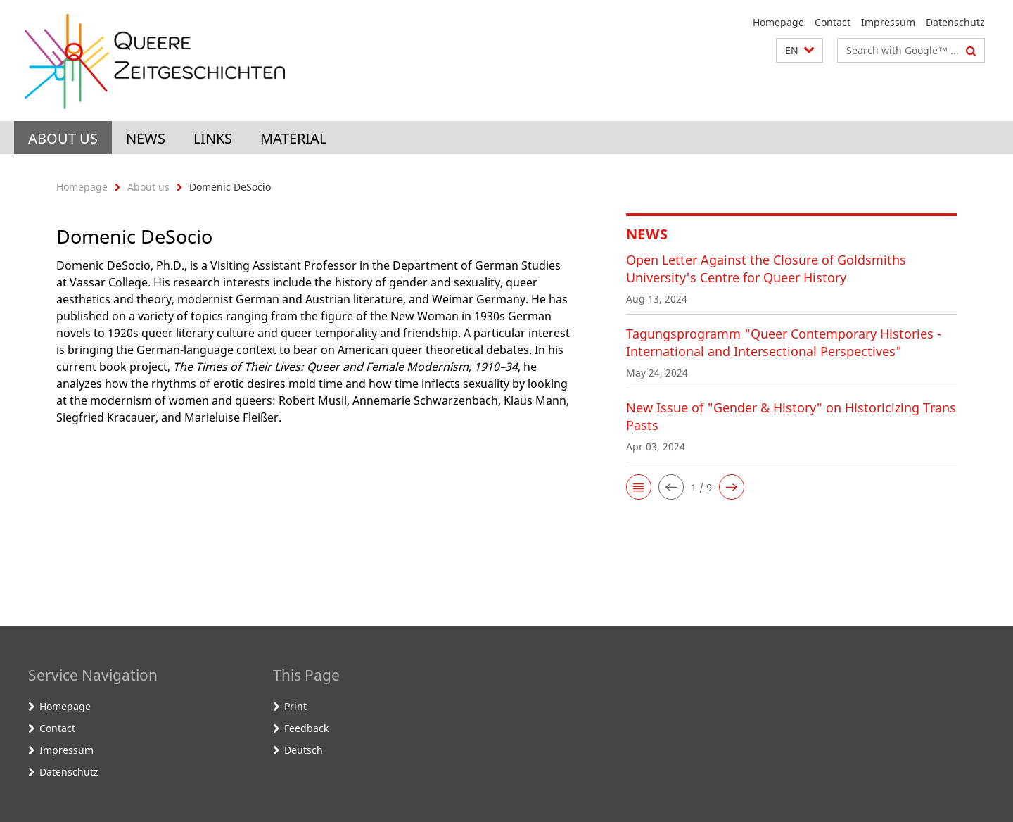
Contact (832, 22)
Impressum (888, 22)
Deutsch (303, 750)
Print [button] (295, 706)
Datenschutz (955, 22)
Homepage (778, 22)
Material (293, 138)
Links (212, 138)
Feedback (306, 728)
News (145, 138)
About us (63, 138)
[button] (799, 50)
